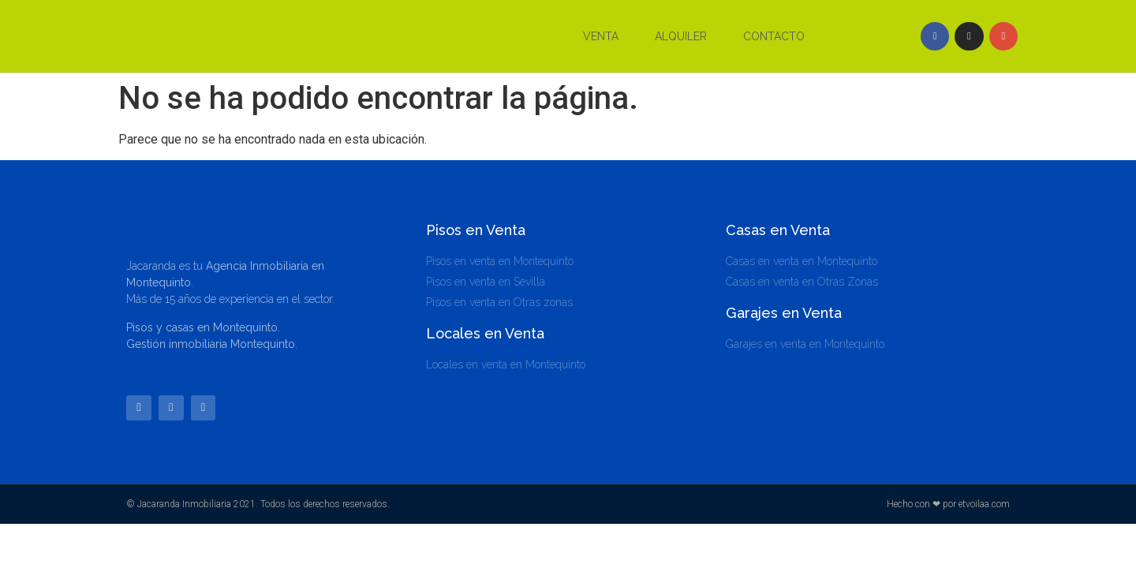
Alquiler (681, 36)
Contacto (774, 36)
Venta (600, 36)
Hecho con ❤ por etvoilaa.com (948, 504)
